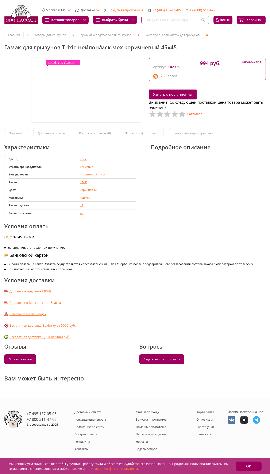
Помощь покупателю (151, 427)
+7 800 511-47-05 (42, 419)
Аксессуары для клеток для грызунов (173, 35)
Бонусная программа (126, 10)
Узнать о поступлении (172, 94)
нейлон (85, 198)
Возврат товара (85, 434)
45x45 (83, 182)
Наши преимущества (151, 434)
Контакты (81, 449)
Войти (225, 20)
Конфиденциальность (90, 419)
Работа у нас (205, 427)
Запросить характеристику (193, 133)
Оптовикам (204, 419)
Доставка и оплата (51, 133)
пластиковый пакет (92, 174)
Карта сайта (205, 412)
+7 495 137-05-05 (42, 413)
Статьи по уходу (147, 412)
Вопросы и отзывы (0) (95, 133)
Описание (16, 133)
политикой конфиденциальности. (112, 468)
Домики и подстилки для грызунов (106, 35)
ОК (248, 466)
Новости (142, 442)
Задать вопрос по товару (162, 359)
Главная (14, 35)
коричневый (88, 190)
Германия (86, 167)
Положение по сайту (89, 427)
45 (81, 205)
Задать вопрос (146, 449)
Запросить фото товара (142, 133)
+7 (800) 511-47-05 (204, 10)
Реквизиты (82, 442)
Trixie (83, 159)
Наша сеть (204, 434)
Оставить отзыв (20, 359)
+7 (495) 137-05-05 (166, 10)
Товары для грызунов (50, 35)
